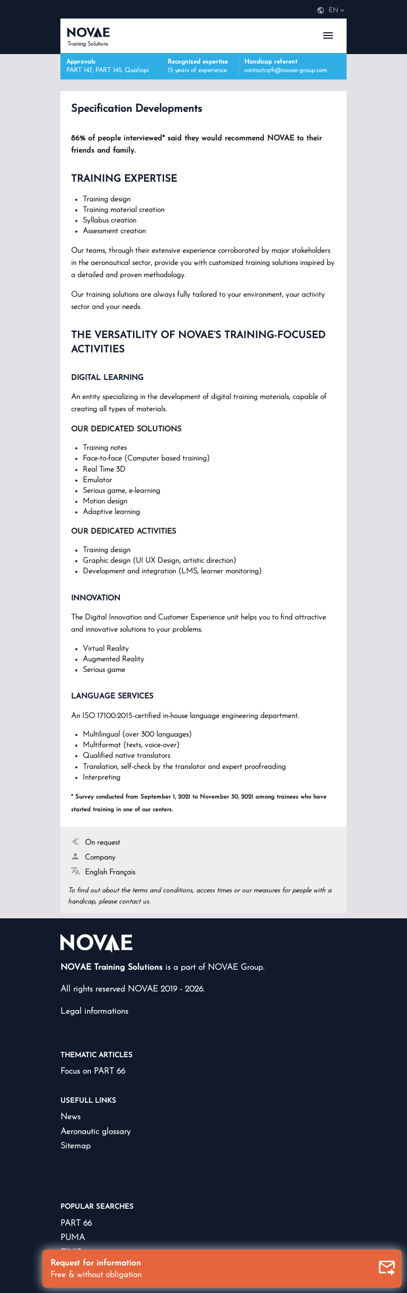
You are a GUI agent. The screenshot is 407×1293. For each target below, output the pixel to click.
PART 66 (76, 1223)
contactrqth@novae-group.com (285, 70)
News (70, 1117)
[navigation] (331, 10)
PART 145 (108, 70)
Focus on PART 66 (92, 1071)
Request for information (223, 1269)
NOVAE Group (235, 967)
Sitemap (75, 1146)
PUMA (72, 1238)
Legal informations (94, 1011)
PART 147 (79, 70)
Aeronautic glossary (95, 1132)
